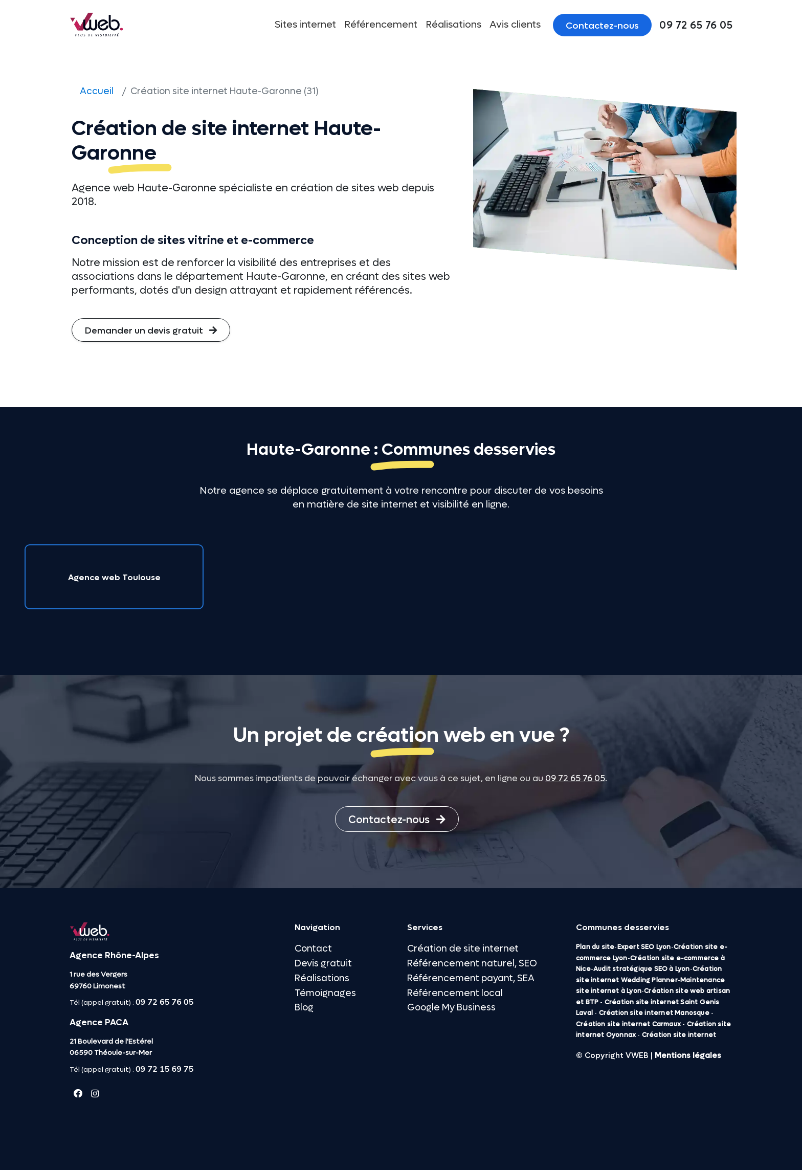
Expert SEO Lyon (644, 947)
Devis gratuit (323, 963)
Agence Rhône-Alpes (114, 955)
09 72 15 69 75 (164, 1069)
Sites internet (305, 24)
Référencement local (455, 993)
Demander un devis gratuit (151, 331)
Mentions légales (688, 1055)
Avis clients (515, 24)
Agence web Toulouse (114, 577)
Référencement (380, 24)
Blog (304, 1007)
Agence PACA (99, 1022)
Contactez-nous (602, 26)
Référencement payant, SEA (470, 978)
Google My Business (451, 1007)
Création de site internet (463, 949)
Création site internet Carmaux (628, 1024)
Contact (313, 949)
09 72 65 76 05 (575, 778)
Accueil (97, 91)
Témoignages (325, 993)
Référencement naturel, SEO (472, 963)
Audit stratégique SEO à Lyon (641, 969)
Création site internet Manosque (654, 1013)
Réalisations (453, 24)
